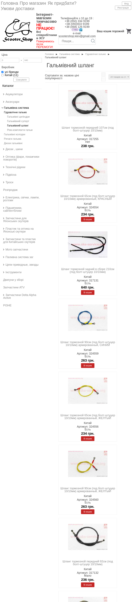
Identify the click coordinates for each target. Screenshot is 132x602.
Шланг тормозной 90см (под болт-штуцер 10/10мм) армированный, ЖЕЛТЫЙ (87, 490)
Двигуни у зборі (13, 279)
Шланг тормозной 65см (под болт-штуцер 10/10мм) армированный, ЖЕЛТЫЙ (87, 417)
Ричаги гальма (12, 138)
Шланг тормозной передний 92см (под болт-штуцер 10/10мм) (88, 563)
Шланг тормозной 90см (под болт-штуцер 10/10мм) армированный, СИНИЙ (87, 344)
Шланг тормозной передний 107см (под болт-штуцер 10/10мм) (88, 129)
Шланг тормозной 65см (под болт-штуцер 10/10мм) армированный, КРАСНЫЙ (87, 197)
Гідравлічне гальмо (15, 112)
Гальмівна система (69, 54)
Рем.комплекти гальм (20, 129)
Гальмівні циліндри (18, 116)
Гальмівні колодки (14, 134)
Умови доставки (17, 8)
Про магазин (33, 3)
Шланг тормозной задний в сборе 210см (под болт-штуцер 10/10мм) (87, 271)
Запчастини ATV (14, 287)
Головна (9, 3)
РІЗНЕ (7, 305)
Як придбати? (62, 3)
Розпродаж (10, 189)
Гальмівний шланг (18, 125)
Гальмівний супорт (18, 121)
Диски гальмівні (13, 143)
